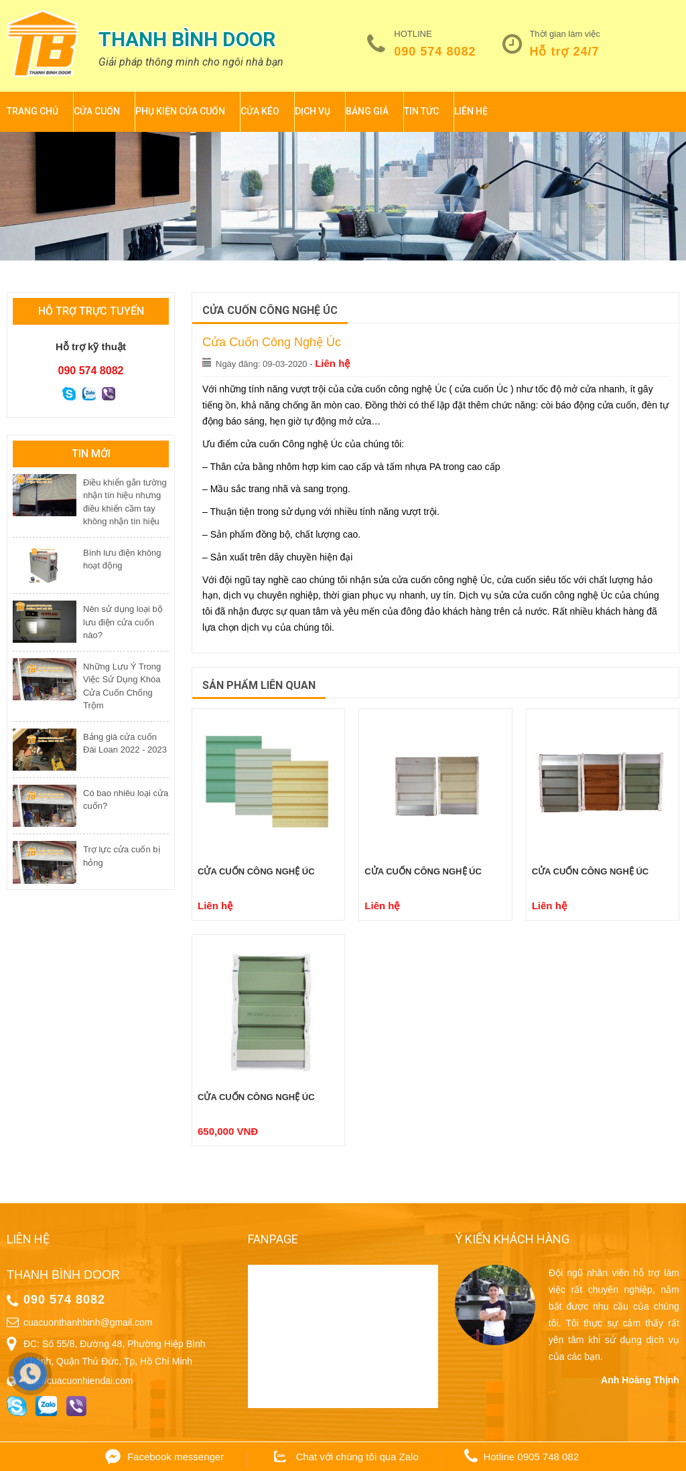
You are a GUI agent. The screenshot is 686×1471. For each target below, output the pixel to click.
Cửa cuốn (97, 111)
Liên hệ (471, 111)
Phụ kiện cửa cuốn (180, 111)
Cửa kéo (260, 111)
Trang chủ (32, 111)
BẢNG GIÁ (367, 111)
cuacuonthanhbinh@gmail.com (87, 1322)
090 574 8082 (435, 51)
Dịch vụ (312, 111)
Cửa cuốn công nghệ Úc (256, 871)
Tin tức (421, 111)
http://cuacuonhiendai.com (78, 1380)
